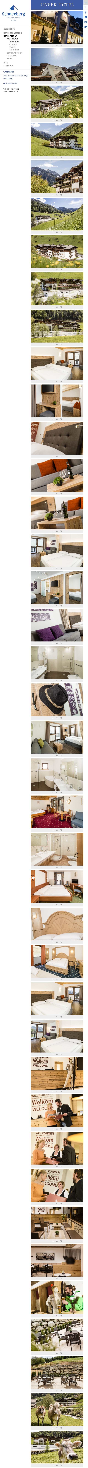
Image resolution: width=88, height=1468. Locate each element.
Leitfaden (8, 66)
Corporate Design (14, 53)
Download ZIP (10, 83)
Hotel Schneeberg (12, 33)
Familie (12, 47)
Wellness (13, 44)
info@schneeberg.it (10, 91)
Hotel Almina (10, 36)
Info (5, 63)
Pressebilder (12, 39)
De (86, 2)
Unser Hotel (14, 41)
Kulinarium (14, 50)
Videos (9, 58)
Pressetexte (12, 56)
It (85, 7)
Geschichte (9, 29)
